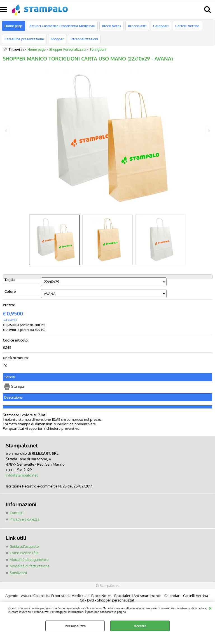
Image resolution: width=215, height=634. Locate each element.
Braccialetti (137, 26)
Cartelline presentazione (24, 39)
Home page (13, 26)
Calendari (161, 26)
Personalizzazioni (84, 39)
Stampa (17, 386)
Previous (6, 131)
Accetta (140, 626)
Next (208, 131)
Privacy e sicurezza (24, 519)
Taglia (9, 279)
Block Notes (111, 26)
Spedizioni (18, 572)
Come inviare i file (24, 553)
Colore (10, 291)
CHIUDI (210, 607)
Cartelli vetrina (187, 26)
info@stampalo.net (22, 475)
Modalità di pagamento (29, 559)
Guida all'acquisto (24, 546)
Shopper (57, 39)
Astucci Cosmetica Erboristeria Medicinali (62, 26)
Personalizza (75, 626)
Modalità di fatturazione (30, 566)
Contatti (16, 512)
